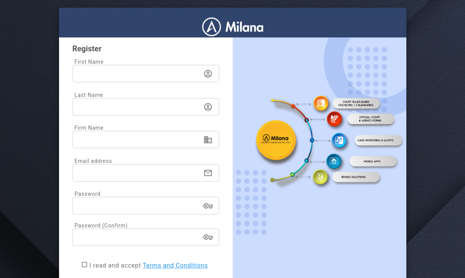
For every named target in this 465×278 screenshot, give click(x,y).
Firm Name (88, 128)
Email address (93, 161)
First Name (89, 62)
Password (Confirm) (101, 225)
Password (87, 194)
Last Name (88, 95)
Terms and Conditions (175, 265)
